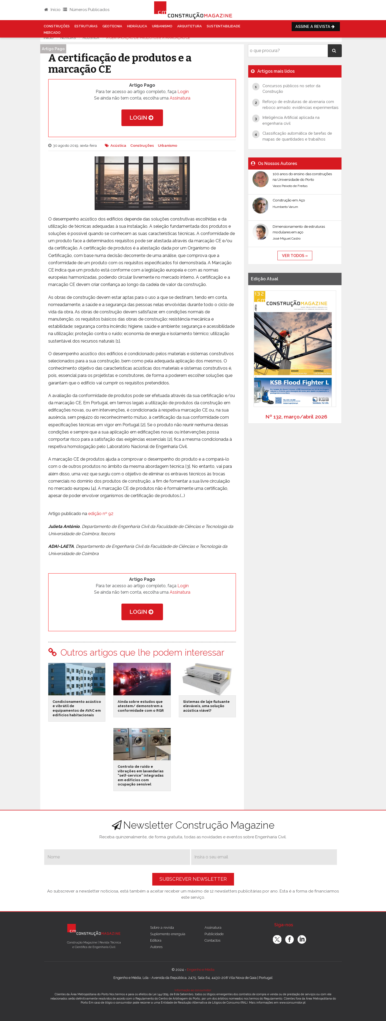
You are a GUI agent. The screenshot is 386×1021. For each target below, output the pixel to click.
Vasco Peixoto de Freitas (290, 186)
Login (183, 91)
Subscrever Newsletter (193, 879)
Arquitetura (189, 26)
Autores (156, 947)
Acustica (91, 38)
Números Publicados (86, 9)
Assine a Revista (315, 26)
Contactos (212, 940)
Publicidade (214, 934)
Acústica (118, 145)
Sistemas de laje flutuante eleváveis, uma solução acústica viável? (206, 706)
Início (52, 9)
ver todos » (295, 255)
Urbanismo (162, 26)
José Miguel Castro (286, 238)
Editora (155, 940)
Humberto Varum (285, 207)
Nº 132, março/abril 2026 (296, 417)
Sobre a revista (162, 927)
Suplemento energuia (167, 934)
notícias (68, 38)
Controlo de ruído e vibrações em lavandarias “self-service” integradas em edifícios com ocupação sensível (141, 776)
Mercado (52, 33)
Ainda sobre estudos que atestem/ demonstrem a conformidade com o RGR (141, 706)
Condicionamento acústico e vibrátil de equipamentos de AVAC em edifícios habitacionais (77, 708)
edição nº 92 (100, 513)
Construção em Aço (289, 200)
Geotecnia (112, 26)
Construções (57, 26)
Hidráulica (137, 26)
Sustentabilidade (223, 26)
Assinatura (180, 98)
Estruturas (86, 26)
